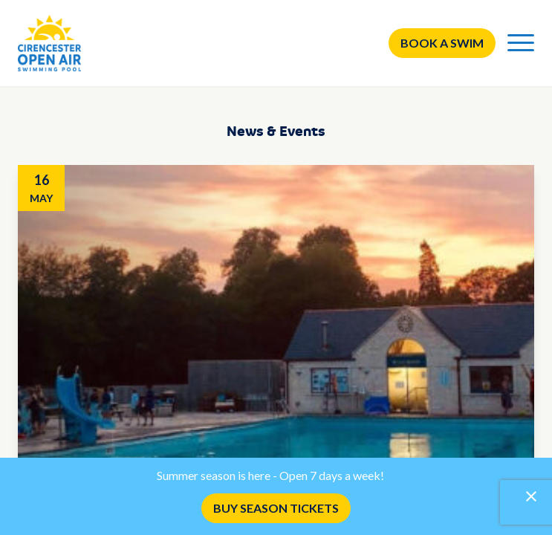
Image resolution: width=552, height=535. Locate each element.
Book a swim (442, 43)
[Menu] (520, 43)
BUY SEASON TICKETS (276, 508)
